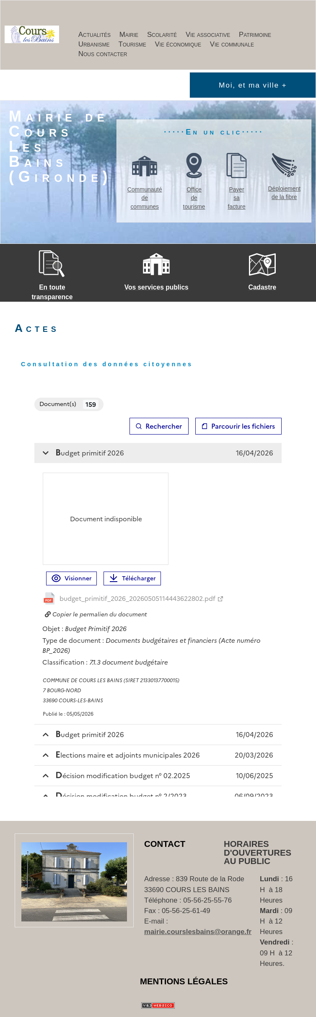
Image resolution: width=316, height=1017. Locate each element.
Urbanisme (94, 44)
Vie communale (232, 44)
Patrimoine (255, 35)
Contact (164, 844)
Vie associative (208, 35)
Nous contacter (102, 54)
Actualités (94, 35)
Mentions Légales (184, 981)
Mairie (128, 35)
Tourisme (132, 44)
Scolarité (162, 35)
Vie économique (178, 44)
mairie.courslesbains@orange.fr (197, 932)
